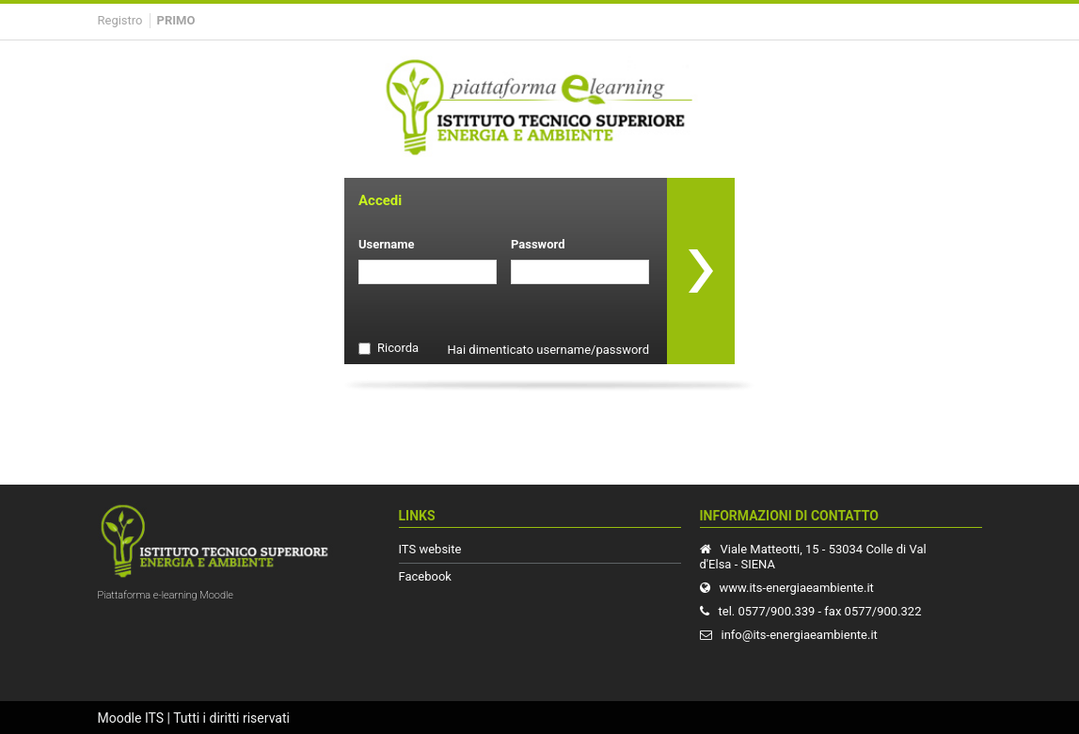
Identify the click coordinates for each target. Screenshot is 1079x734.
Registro (120, 20)
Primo (176, 20)
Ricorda (398, 348)
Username (386, 244)
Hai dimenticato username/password (548, 350)
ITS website (430, 549)
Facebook (425, 576)
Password (537, 244)
